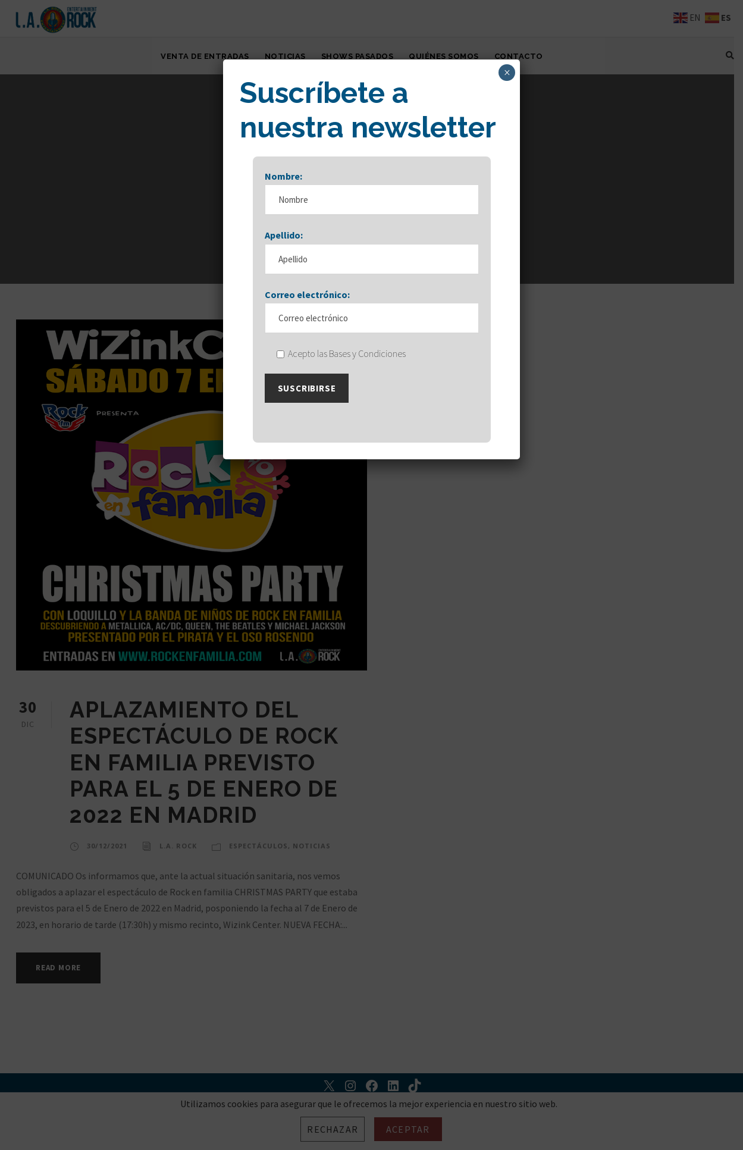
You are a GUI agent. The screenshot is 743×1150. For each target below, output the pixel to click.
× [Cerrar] (507, 72)
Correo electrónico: (307, 294)
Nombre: (283, 176)
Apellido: (284, 235)
